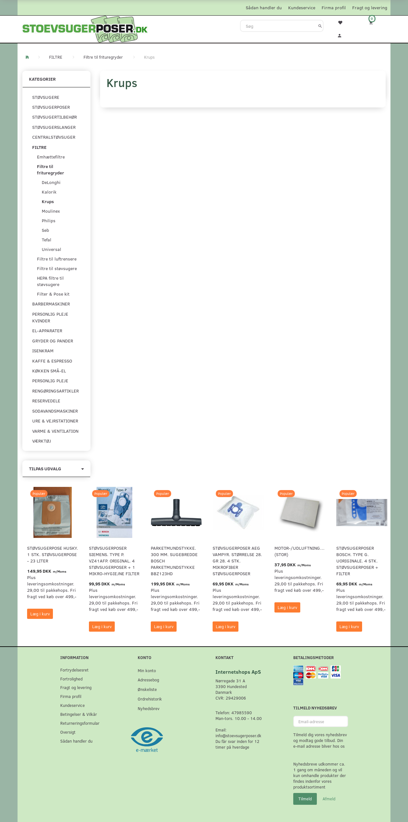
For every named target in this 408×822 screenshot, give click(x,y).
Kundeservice (301, 7)
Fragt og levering (369, 7)
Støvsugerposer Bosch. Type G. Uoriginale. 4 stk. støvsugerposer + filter (357, 560)
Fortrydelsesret (74, 669)
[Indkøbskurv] (375, 22)
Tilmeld (305, 799)
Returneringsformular (79, 723)
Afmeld (329, 799)
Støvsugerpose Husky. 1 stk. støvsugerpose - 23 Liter (52, 554)
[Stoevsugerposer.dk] (85, 28)
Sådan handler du (264, 7)
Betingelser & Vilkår (78, 714)
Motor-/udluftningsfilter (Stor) (299, 551)
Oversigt (68, 732)
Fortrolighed (71, 678)
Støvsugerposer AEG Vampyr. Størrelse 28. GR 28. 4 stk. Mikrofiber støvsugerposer (237, 560)
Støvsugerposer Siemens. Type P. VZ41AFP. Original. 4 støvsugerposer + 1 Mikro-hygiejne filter (114, 560)
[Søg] (320, 26)
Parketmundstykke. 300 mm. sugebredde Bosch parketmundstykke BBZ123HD (174, 560)
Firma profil (334, 7)
